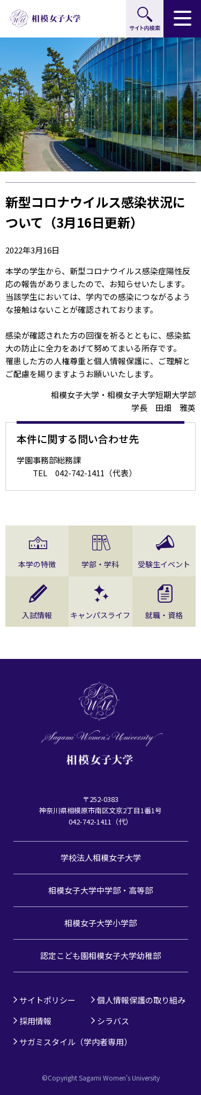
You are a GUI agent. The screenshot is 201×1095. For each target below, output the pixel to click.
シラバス (113, 1020)
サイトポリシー (47, 1000)
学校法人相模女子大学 (101, 857)
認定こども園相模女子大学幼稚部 (100, 955)
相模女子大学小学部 (100, 922)
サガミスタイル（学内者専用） (75, 1041)
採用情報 (35, 1020)
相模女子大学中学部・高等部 (100, 890)
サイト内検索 (144, 19)
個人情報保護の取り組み (141, 1000)
